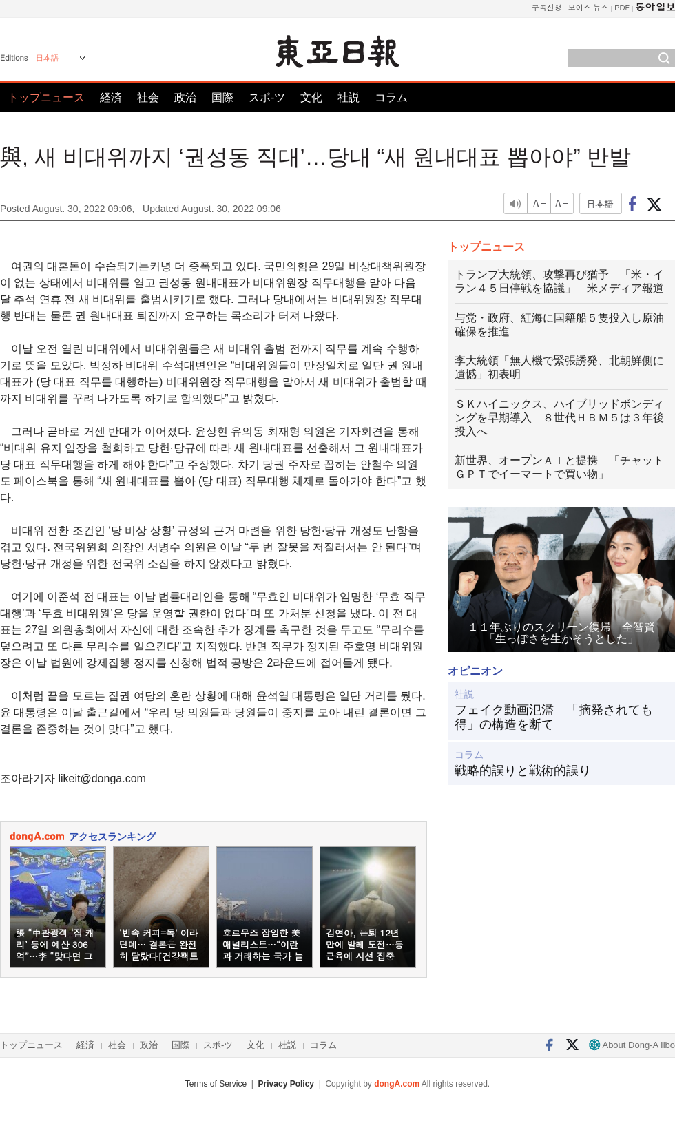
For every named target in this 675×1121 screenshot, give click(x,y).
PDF (622, 7)
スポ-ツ (267, 97)
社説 (349, 97)
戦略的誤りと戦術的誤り (523, 770)
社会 (148, 97)
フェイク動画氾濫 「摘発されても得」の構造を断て (554, 717)
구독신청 (547, 7)
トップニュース (46, 97)
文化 (311, 97)
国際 (222, 97)
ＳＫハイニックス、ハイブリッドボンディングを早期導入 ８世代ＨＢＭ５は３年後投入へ (559, 417)
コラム (391, 97)
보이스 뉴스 (588, 7)
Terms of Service (216, 1084)
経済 (111, 97)
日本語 (47, 58)
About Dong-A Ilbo (632, 1045)
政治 (185, 97)
